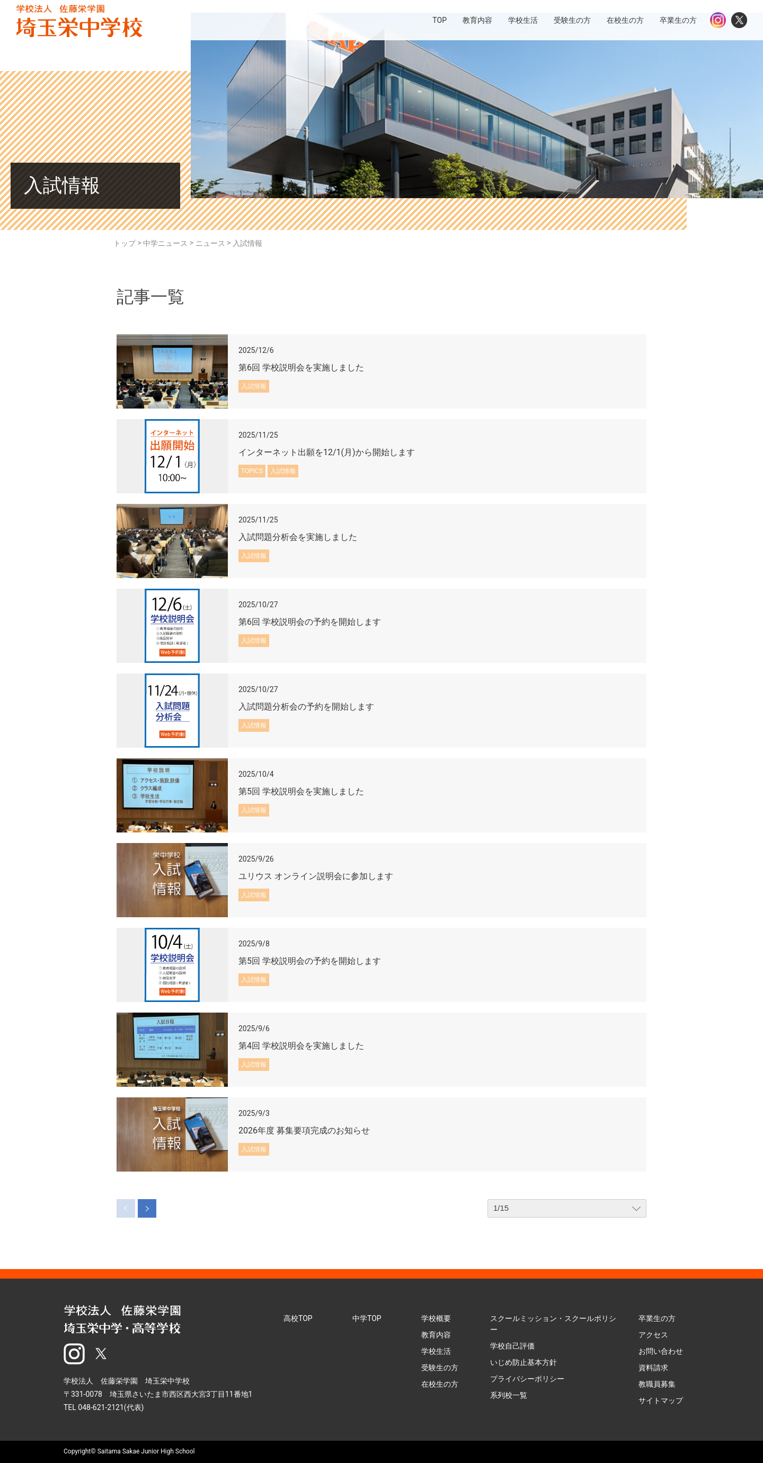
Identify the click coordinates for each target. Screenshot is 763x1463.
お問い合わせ (660, 1351)
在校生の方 (439, 1384)
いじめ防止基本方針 (523, 1362)
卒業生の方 (657, 1318)
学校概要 (436, 1318)
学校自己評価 (512, 1346)
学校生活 (436, 1351)
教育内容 (436, 1335)
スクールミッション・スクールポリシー (553, 1324)
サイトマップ (660, 1400)
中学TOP (367, 1318)
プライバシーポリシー (527, 1379)
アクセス (653, 1335)
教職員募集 (657, 1384)
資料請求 (653, 1367)
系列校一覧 (508, 1395)
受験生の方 (439, 1367)
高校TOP (298, 1318)
